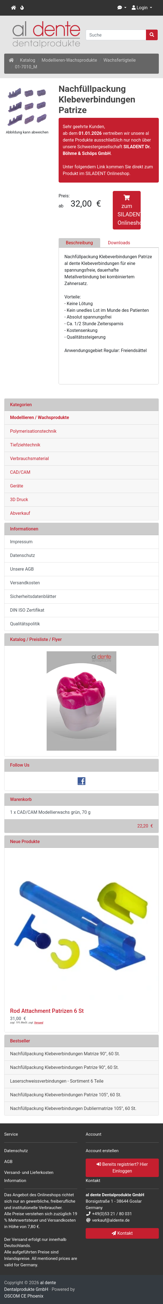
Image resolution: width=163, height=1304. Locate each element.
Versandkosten (25, 582)
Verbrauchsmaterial (29, 458)
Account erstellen (102, 1150)
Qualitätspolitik (25, 623)
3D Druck (19, 499)
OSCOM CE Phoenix (24, 1296)
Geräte (16, 486)
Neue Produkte (25, 841)
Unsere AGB (22, 569)
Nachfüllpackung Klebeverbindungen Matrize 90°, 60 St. (65, 1053)
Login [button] (139, 7)
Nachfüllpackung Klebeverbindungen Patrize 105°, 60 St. (65, 1094)
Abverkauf (20, 513)
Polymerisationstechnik (33, 431)
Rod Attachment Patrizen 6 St (47, 1011)
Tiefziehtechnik (25, 445)
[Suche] (116, 35)
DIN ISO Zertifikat (27, 610)
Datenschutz (22, 555)
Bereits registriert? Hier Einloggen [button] (122, 1168)
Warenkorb (21, 799)
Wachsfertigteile (119, 60)
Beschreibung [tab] (79, 242)
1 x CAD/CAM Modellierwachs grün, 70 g (50, 812)
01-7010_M (26, 67)
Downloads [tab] (119, 242)
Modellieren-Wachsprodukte (69, 60)
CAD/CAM (20, 472)
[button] (122, 7)
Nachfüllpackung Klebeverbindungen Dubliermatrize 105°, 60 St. (73, 1108)
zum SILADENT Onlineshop (129, 210)
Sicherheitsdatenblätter (33, 596)
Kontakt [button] (122, 1233)
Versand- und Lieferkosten (29, 1172)
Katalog (27, 60)
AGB (8, 1161)
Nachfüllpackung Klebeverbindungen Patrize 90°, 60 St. (64, 1067)
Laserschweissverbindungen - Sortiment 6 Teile (57, 1081)
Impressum (21, 541)
